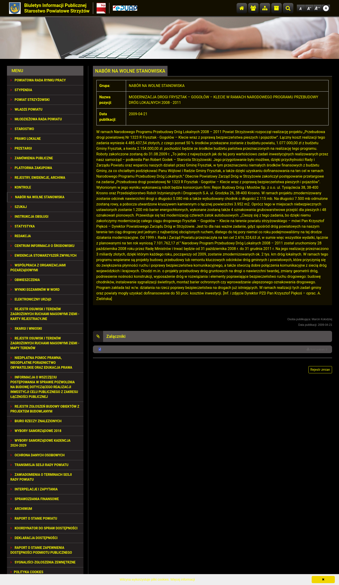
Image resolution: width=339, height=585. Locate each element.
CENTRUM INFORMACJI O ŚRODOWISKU (42, 246)
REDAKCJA (20, 236)
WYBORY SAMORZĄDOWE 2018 (35, 431)
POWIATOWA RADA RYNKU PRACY (38, 80)
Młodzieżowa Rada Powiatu (36, 119)
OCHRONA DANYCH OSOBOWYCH (37, 455)
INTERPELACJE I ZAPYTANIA (34, 489)
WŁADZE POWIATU (26, 109)
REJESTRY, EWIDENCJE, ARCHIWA (37, 177)
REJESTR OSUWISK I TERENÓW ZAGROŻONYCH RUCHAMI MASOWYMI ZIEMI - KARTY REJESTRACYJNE (44, 314)
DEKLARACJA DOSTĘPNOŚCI (34, 538)
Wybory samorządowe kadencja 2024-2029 (40, 443)
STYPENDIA (21, 90)
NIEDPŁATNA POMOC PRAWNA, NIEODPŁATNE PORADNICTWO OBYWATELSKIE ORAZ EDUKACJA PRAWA (41, 362)
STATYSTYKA (22, 226)
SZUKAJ (18, 207)
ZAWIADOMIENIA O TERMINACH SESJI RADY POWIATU (41, 477)
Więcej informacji (182, 579)
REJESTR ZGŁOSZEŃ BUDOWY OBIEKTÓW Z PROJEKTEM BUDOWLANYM (44, 409)
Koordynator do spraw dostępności (44, 528)
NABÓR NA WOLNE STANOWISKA (37, 197)
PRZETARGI (21, 148)
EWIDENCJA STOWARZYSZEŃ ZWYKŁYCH (43, 255)
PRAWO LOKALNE (25, 139)
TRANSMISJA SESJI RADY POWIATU (39, 465)
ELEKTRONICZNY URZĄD (30, 299)
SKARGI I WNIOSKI (26, 328)
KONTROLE (20, 187)
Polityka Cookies (26, 572)
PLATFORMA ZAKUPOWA (31, 168)
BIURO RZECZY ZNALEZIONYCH (36, 421)
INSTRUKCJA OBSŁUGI (29, 216)
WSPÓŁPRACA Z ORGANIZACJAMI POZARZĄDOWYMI (38, 267)
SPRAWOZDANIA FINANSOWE (34, 499)
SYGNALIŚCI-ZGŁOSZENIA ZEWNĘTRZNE (43, 562)
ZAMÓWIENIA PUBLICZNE (31, 158)
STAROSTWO (22, 129)
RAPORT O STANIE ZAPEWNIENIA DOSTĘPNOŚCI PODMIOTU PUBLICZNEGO (41, 550)
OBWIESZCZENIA (25, 280)
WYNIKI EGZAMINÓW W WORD (35, 289)
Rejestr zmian (320, 369)
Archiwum (21, 509)
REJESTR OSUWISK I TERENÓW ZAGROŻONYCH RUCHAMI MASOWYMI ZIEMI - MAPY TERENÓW (44, 343)
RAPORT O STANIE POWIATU (33, 518)
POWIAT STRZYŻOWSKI (30, 100)
